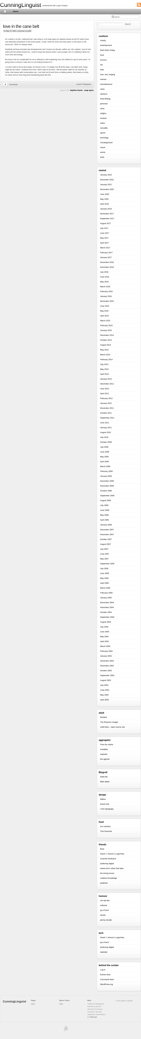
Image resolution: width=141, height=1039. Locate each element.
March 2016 (105, 286)
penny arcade (106, 920)
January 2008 (106, 525)
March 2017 (105, 248)
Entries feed (105, 974)
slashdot (103, 754)
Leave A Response (83, 84)
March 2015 (105, 320)
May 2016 (104, 282)
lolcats (103, 915)
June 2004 (104, 632)
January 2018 (106, 209)
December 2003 (107, 661)
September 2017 (107, 218)
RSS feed (93, 1017)
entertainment (106, 45)
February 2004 (106, 651)
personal (21, 31)
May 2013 (104, 369)
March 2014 (105, 355)
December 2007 (107, 529)
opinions (103, 94)
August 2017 (105, 223)
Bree (102, 849)
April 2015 (104, 316)
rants (102, 108)
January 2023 (106, 175)
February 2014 (106, 359)
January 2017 (106, 257)
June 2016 (104, 277)
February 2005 (106, 593)
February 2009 (106, 471)
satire (102, 123)
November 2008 (107, 486)
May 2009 (104, 457)
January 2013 (106, 379)
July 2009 (104, 447)
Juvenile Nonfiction (108, 859)
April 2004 (104, 641)
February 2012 (106, 398)
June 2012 (104, 389)
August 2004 (105, 622)
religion (103, 113)
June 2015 (104, 306)
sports (102, 133)
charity (103, 40)
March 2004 (105, 646)
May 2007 (104, 559)
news (102, 89)
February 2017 (106, 252)
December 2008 (107, 481)
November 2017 (107, 214)
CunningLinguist (20, 5)
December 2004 (107, 602)
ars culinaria (105, 826)
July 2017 (104, 228)
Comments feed (107, 979)
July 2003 (104, 685)
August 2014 (105, 345)
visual (102, 147)
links (102, 69)
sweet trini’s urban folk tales (112, 868)
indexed (103, 905)
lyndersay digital (107, 863)
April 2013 (104, 374)
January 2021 (106, 184)
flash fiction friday (107, 50)
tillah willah (104, 782)
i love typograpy (107, 809)
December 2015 (107, 301)
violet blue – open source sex (112, 727)
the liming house (107, 873)
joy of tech (104, 910)
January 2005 (106, 598)
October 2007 (106, 539)
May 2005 (104, 578)
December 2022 (107, 180)
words (102, 152)
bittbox (103, 799)
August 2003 (105, 680)
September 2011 (107, 418)
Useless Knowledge (108, 878)
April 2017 (104, 243)
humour (103, 60)
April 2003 (104, 700)
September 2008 (107, 495)
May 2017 (104, 238)
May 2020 (104, 199)
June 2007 (104, 554)
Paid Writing (105, 99)
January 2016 (106, 296)
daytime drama (76, 90)
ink (101, 65)
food (102, 55)
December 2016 (107, 262)
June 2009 (104, 452)
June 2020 (104, 194)
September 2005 (107, 564)
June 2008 (104, 510)
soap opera (89, 90)
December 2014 (107, 335)
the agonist (105, 759)
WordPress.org (106, 984)
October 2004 (106, 612)
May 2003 (104, 695)
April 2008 (104, 520)
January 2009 (106, 476)
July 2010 (104, 437)
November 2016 (107, 267)
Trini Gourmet (106, 831)
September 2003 (107, 675)
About (15, 11)
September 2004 (107, 617)
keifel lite (104, 777)
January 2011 (106, 427)
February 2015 (106, 325)
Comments (13, 85)
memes (103, 79)
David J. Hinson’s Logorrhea (112, 854)
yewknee (104, 883)
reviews (103, 118)
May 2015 (104, 311)
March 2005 (105, 588)
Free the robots (106, 744)
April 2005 (104, 583)
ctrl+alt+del (105, 900)
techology (104, 138)
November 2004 (107, 607)
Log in (102, 970)
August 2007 (105, 544)
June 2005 (104, 573)
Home (5, 11)
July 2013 (104, 364)
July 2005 (104, 568)
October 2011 (106, 413)
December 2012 (107, 384)
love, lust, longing (107, 74)
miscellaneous (106, 84)
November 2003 (107, 666)
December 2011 (107, 408)
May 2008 (104, 515)
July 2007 (104, 549)
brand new (104, 804)
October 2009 (106, 442)
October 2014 (106, 340)
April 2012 (104, 393)
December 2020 (107, 189)
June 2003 (104, 690)
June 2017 (104, 233)
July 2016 (104, 272)
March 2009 (105, 466)
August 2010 (105, 432)
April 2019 (104, 204)
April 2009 (104, 461)
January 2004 (106, 656)
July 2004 (104, 627)
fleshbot (103, 717)
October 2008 (106, 491)
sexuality (104, 128)
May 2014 (104, 350)
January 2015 (106, 330)
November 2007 (107, 534)
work (102, 157)
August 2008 (105, 500)
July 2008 (104, 505)
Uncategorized (106, 142)
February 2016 (106, 291)
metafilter (104, 749)
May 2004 (104, 636)
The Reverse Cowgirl (109, 722)
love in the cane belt (21, 26)
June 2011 (104, 423)
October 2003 (106, 670)
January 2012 (106, 403)
